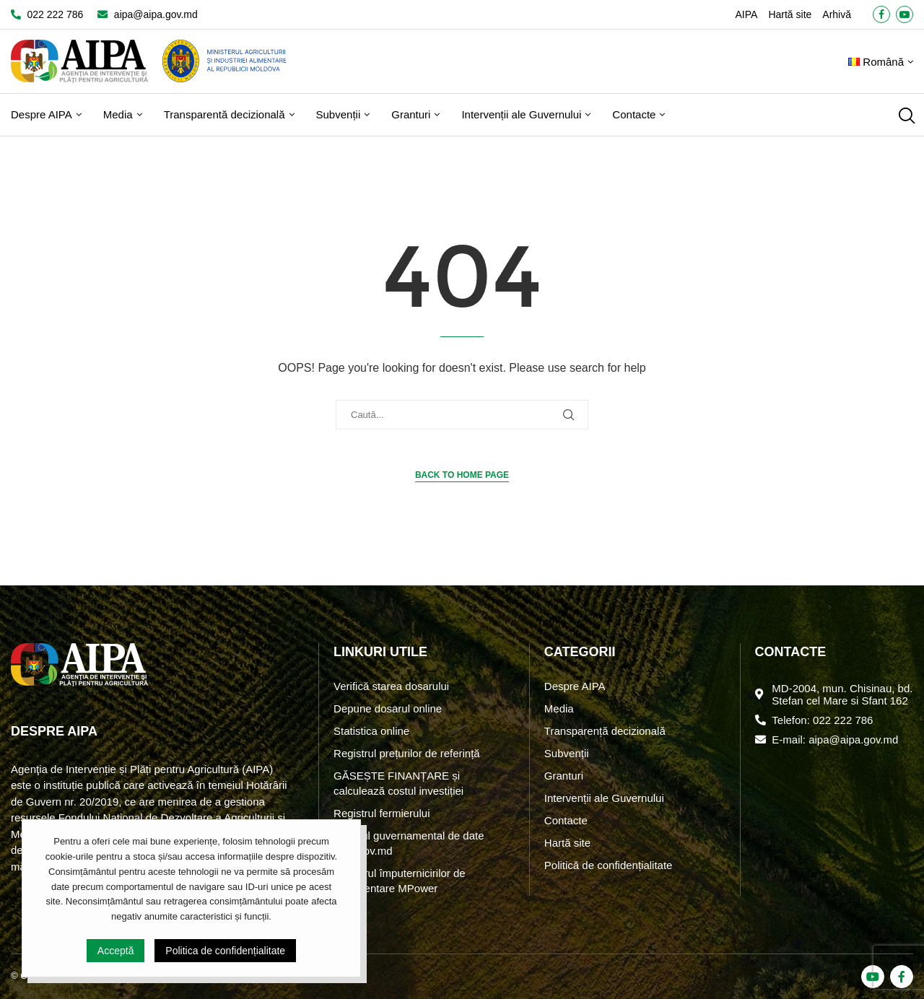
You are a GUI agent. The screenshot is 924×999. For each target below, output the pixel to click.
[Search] (906, 115)
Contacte (633, 114)
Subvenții (338, 114)
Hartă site (789, 14)
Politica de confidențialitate (225, 950)
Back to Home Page (462, 475)
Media (118, 114)
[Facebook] (881, 14)
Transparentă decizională (224, 114)
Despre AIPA (41, 114)
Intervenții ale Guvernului (521, 114)
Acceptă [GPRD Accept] (115, 950)
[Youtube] (904, 14)
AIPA (747, 14)
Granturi (410, 114)
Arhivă (836, 14)
